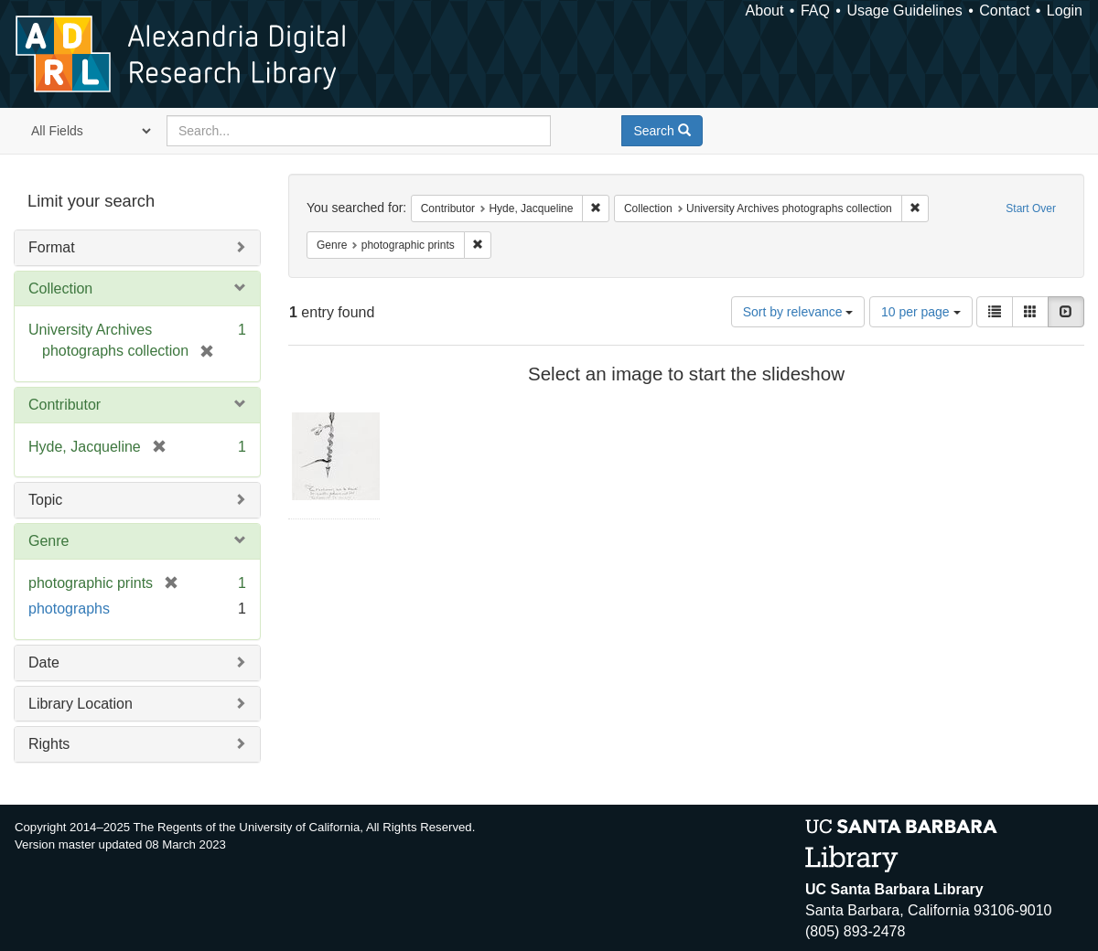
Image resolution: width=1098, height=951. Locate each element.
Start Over (1031, 208)
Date (43, 662)
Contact (1004, 10)
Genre (48, 541)
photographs (69, 608)
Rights (49, 744)
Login (1064, 10)
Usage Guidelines (904, 10)
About (765, 10)
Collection (60, 288)
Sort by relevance (798, 312)
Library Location (80, 703)
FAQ (815, 10)
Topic (45, 500)
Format (51, 247)
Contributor (64, 404)
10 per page (921, 312)
